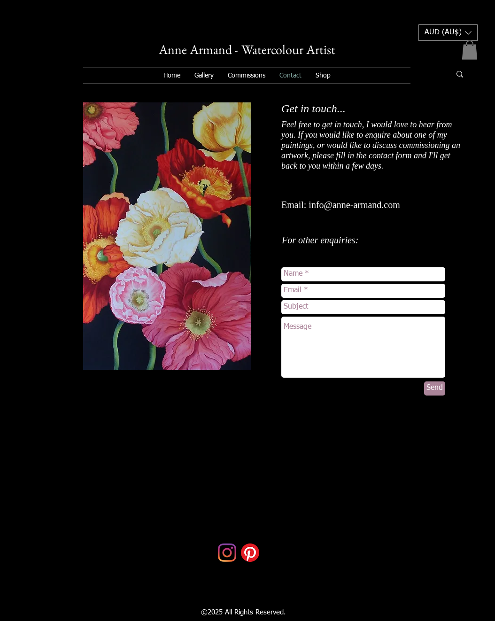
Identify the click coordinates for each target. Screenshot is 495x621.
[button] (448, 32)
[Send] (434, 388)
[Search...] (426, 74)
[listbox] (448, 32)
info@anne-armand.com (354, 205)
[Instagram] (227, 552)
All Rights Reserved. (254, 612)
